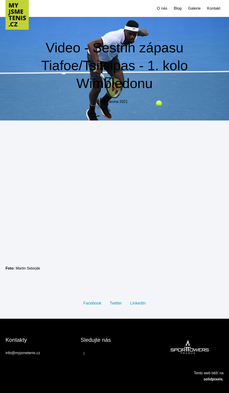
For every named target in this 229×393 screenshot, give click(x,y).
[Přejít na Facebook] (84, 353)
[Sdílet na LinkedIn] (138, 303)
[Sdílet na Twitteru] (116, 303)
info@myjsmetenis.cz (22, 353)
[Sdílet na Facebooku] (92, 303)
